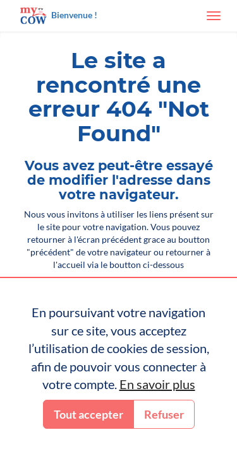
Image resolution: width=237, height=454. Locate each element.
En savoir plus (157, 384)
